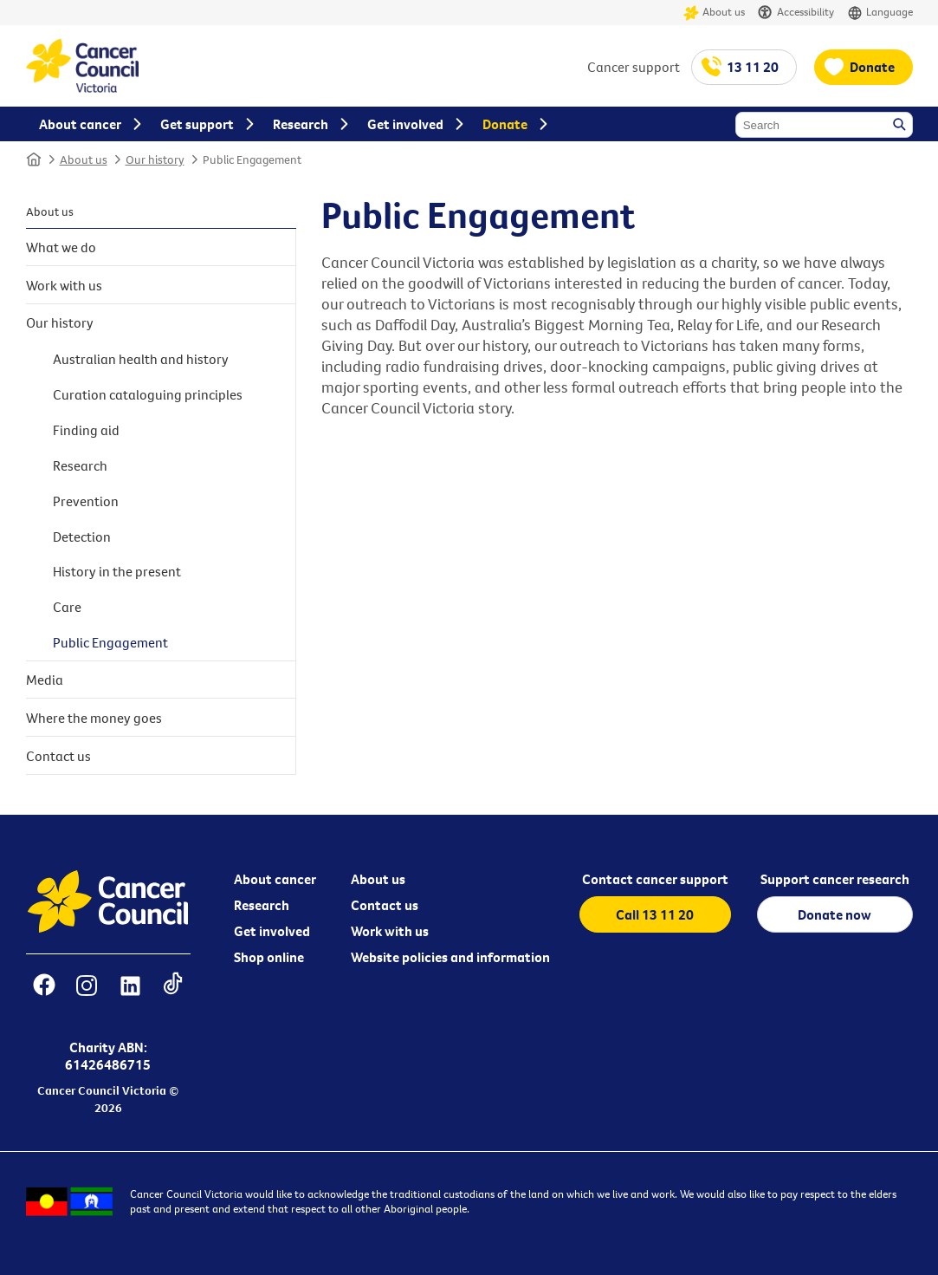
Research (80, 465)
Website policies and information (450, 957)
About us (714, 12)
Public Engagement (252, 159)
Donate (872, 66)
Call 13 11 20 (655, 914)
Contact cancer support (655, 879)
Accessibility (796, 12)
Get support (197, 124)
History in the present (117, 571)
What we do (61, 247)
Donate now (834, 914)
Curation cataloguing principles (148, 394)
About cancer (275, 879)
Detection (82, 536)
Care (67, 606)
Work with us (64, 285)
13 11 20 (753, 66)
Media (44, 679)
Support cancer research (834, 879)
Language (880, 12)
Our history (155, 159)
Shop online (269, 957)
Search (900, 125)
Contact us (58, 755)
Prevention (86, 501)
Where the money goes (94, 717)
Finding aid (86, 430)
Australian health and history (141, 359)
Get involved (272, 931)
